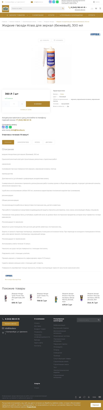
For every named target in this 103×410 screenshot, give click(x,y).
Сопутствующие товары (62, 359)
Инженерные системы (62, 336)
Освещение (58, 353)
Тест (55, 367)
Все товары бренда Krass (13, 279)
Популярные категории (59, 320)
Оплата (36, 323)
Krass (62, 94)
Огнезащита (58, 347)
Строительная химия (61, 361)
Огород (56, 350)
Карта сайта (38, 343)
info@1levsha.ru (38, 2)
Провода (57, 356)
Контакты (37, 346)
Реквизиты (38, 332)
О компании (39, 319)
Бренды (37, 340)
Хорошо (96, 405)
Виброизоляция (59, 325)
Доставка (37, 326)
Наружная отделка (60, 344)
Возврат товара (39, 329)
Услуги (37, 383)
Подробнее (31, 407)
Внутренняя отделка (61, 328)
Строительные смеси (61, 364)
